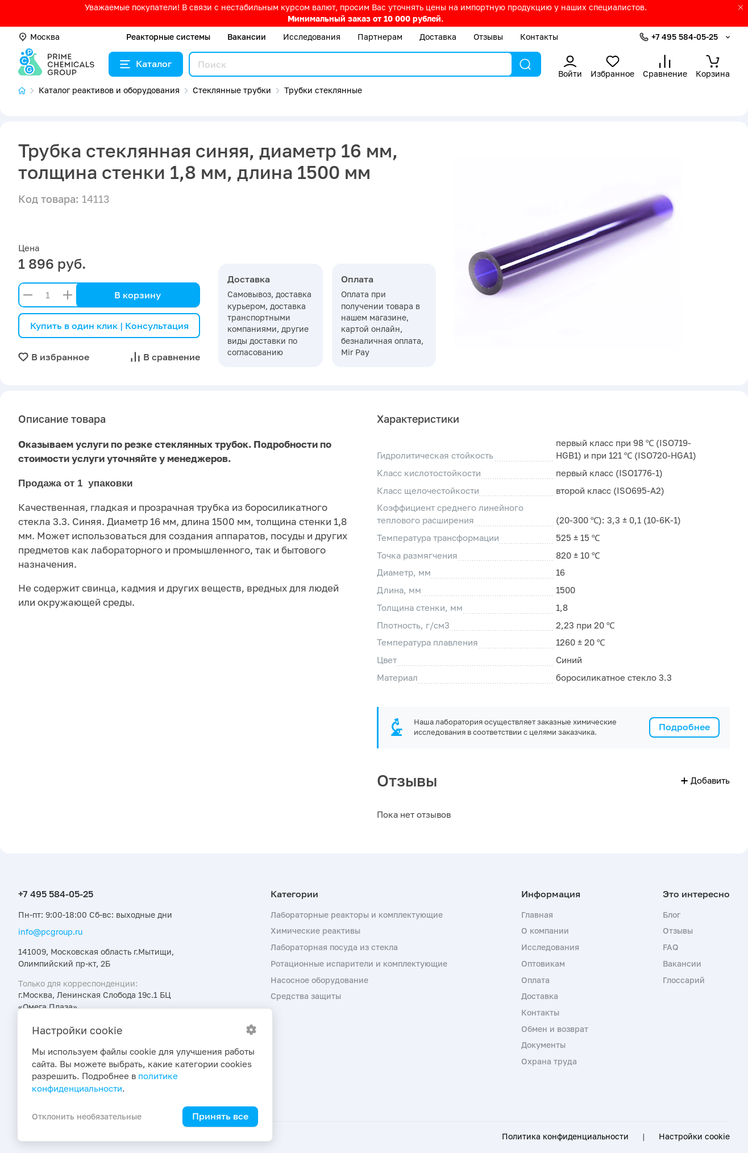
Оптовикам (543, 963)
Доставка (437, 36)
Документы (543, 1045)
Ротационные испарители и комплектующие (359, 963)
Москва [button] (39, 36)
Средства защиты (306, 996)
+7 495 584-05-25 (684, 36)
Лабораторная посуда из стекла (334, 947)
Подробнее (684, 726)
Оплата (535, 980)
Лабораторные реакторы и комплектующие (357, 914)
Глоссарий (684, 980)
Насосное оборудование (319, 980)
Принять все (220, 1116)
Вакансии (246, 36)
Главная (537, 914)
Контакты (539, 36)
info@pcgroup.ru (50, 931)
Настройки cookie (694, 1136)
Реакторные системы (168, 36)
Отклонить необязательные (87, 1116)
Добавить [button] (705, 780)
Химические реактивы (315, 930)
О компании (545, 930)
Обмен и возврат (554, 1029)
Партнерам (380, 36)
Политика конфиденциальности (565, 1136)
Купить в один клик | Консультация (109, 325)
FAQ (671, 947)
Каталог (146, 63)
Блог (671, 914)
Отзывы (488, 36)
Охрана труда (549, 1061)
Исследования (311, 36)
